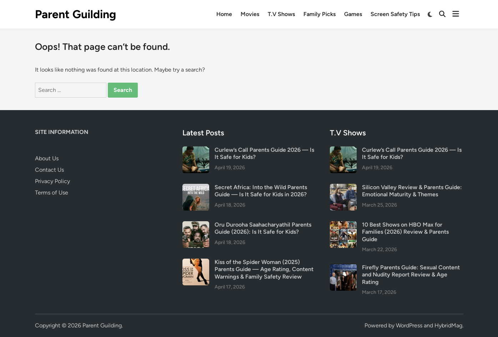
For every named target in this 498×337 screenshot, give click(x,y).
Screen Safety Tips (395, 14)
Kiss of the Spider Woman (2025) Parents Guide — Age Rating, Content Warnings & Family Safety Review (264, 269)
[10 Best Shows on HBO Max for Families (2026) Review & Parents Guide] (343, 225)
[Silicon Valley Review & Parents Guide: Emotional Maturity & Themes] (343, 188)
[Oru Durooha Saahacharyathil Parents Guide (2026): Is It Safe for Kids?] (195, 225)
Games (353, 14)
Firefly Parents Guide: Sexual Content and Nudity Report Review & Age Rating (411, 274)
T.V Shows (281, 14)
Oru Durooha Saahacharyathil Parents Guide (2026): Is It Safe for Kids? (263, 228)
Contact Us (49, 169)
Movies (250, 14)
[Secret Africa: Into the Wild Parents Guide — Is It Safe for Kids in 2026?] (195, 188)
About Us (47, 158)
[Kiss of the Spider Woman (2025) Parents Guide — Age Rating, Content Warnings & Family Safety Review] (195, 262)
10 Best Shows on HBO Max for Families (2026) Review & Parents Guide (405, 232)
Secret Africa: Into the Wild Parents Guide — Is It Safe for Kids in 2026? (261, 191)
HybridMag (448, 325)
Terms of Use (51, 192)
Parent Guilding (75, 14)
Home (224, 14)
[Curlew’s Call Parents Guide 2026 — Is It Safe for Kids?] (195, 150)
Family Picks (319, 14)
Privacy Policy (52, 181)
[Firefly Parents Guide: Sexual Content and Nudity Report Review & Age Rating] (343, 268)
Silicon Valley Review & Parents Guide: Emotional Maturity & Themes (412, 191)
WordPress (409, 325)
